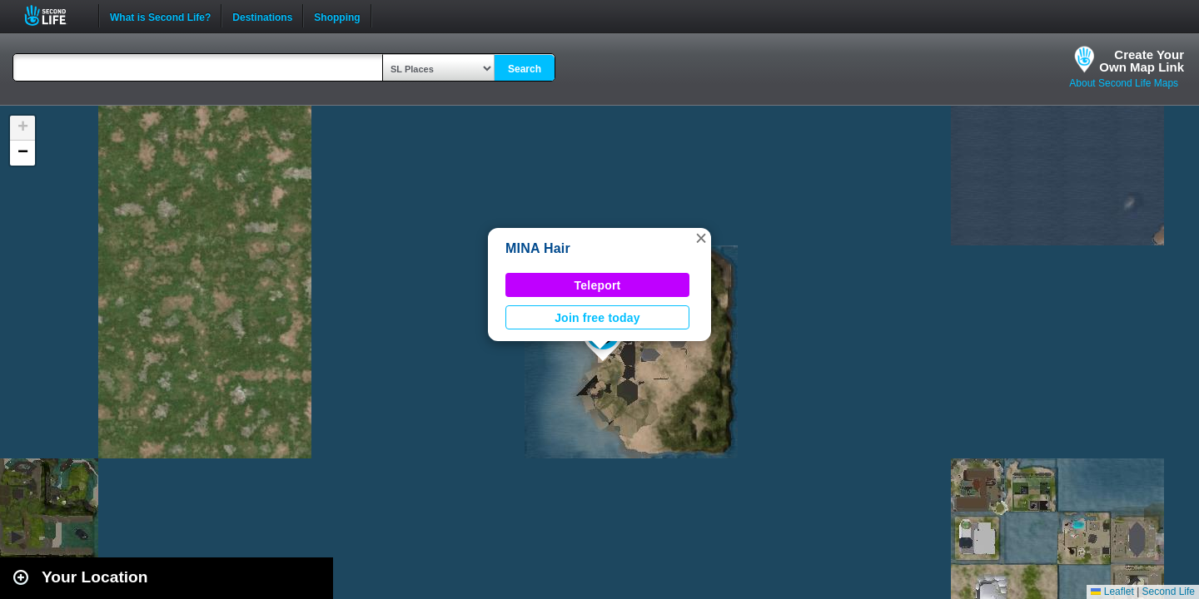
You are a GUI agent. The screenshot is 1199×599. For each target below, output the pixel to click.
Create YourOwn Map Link (1141, 60)
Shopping (337, 16)
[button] (701, 238)
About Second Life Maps (1123, 83)
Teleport (598, 285)
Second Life (54, 15)
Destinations (262, 16)
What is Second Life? (160, 16)
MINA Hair (537, 248)
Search (524, 69)
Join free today (597, 317)
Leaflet (1112, 591)
